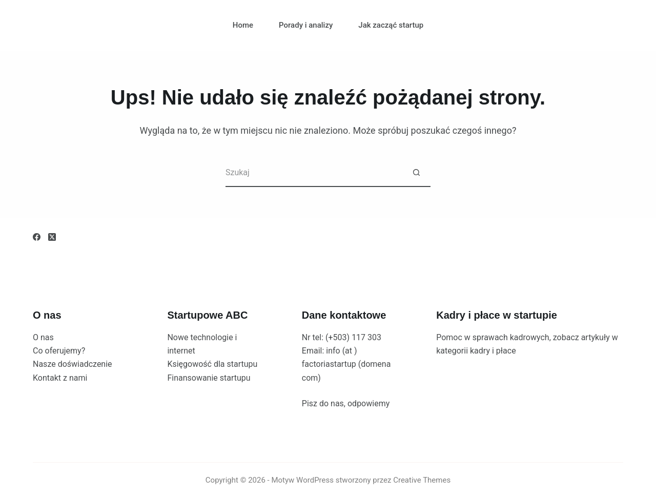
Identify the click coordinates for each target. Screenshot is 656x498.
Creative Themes (421, 480)
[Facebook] (36, 237)
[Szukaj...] (313, 173)
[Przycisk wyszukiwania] (416, 173)
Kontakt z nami (60, 378)
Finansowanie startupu (208, 378)
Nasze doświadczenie (72, 364)
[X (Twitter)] (52, 237)
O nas (43, 337)
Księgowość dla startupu (212, 364)
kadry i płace (493, 351)
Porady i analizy (306, 25)
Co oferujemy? (59, 351)
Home (243, 25)
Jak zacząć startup (390, 25)
